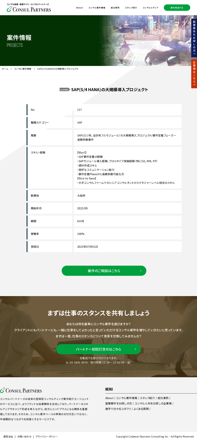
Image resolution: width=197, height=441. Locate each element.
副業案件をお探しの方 (118, 403)
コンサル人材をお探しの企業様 (153, 403)
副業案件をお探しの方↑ (194, 38)
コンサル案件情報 (96, 7)
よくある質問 (141, 409)
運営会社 (8, 436)
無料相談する (177, 7)
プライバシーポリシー (47, 436)
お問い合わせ (24, 436)
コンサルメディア (150, 7)
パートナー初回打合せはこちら (98, 349)
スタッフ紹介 (131, 7)
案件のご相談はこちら (104, 270)
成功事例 (115, 7)
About (79, 7)
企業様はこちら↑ (194, 74)
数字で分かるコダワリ (118, 409)
